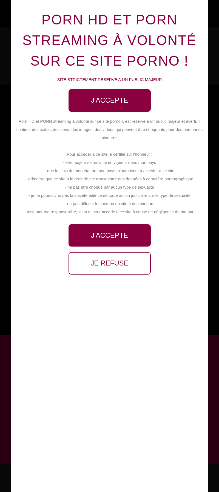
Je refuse (110, 263)
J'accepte (109, 100)
